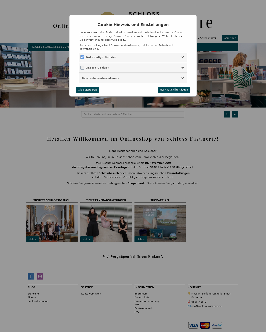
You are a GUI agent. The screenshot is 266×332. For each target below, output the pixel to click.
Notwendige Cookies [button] (101, 57)
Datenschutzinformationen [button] (100, 78)
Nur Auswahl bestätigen (174, 89)
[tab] (133, 57)
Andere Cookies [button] (97, 68)
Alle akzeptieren (87, 89)
